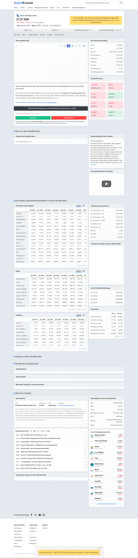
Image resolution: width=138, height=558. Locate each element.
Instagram (33, 541)
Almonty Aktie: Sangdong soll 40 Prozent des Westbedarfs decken (41, 439)
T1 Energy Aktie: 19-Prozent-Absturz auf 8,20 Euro (36, 462)
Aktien (22, 8)
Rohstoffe (66, 8)
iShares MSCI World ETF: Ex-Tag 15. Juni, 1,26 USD (36, 466)
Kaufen (33, 118)
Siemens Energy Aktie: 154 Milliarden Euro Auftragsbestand (39, 446)
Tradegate (41, 22)
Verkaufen (69, 118)
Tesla (96, 458)
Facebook (33, 538)
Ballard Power (99, 464)
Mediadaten (18, 532)
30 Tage (48, 431)
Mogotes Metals (100, 435)
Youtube (32, 532)
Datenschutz (18, 538)
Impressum (18, 528)
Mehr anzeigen (95, 165)
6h (31, 431)
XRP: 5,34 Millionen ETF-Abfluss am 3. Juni (34, 436)
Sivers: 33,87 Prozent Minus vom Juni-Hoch (34, 469)
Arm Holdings (99, 453)
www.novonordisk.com (66, 406)
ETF (58, 8)
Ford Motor (98, 487)
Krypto (52, 8)
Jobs (15, 544)
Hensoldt (98, 481)
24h (38, 431)
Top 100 (30, 8)
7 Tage (42, 431)
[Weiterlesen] (85, 436)
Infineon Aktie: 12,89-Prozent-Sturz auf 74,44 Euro (36, 442)
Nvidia (97, 447)
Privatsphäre (18, 541)
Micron (97, 470)
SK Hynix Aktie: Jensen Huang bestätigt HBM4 (35, 449)
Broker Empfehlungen (78, 8)
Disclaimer (17, 535)
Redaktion (33, 528)
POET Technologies (101, 441)
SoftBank (98, 499)
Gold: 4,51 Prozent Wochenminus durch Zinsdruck (36, 456)
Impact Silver (99, 476)
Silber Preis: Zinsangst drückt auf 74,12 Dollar (34, 452)
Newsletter (17, 547)
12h (34, 431)
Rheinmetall (98, 493)
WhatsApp (33, 544)
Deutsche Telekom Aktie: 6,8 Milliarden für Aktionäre (37, 459)
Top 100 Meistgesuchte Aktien (107, 504)
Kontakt (44, 528)
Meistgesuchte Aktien (41, 8)
